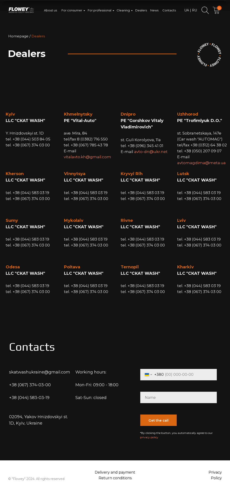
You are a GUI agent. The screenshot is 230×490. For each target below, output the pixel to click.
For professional (99, 10)
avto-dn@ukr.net (151, 151)
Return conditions (115, 478)
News (154, 10)
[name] (178, 397)
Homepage (18, 36)
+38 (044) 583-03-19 (29, 397)
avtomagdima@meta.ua (201, 163)
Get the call (158, 420)
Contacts (169, 10)
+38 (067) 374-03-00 (30, 384)
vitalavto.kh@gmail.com (87, 157)
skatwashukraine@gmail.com (39, 372)
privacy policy (149, 437)
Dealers (141, 10)
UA (186, 10)
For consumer (71, 10)
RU (194, 10)
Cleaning (123, 10)
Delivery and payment (115, 472)
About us (50, 10)
